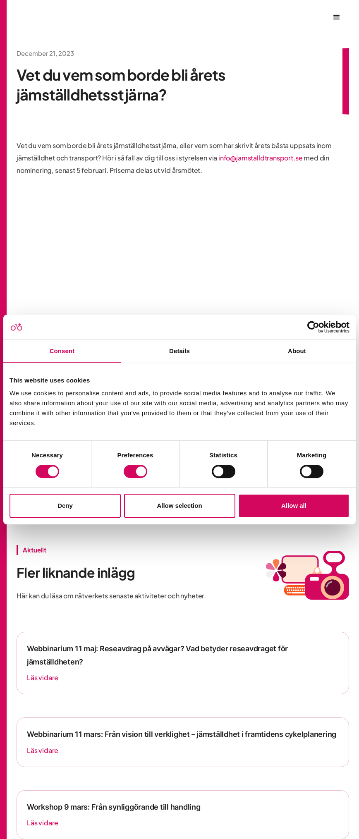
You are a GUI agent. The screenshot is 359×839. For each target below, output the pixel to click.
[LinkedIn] (180, 753)
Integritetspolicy (182, 809)
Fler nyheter (40, 549)
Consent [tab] (62, 350)
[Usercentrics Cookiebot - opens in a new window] (313, 327)
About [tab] (297, 350)
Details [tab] (179, 350)
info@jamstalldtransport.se (261, 157)
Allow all (293, 505)
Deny (65, 505)
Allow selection (179, 505)
